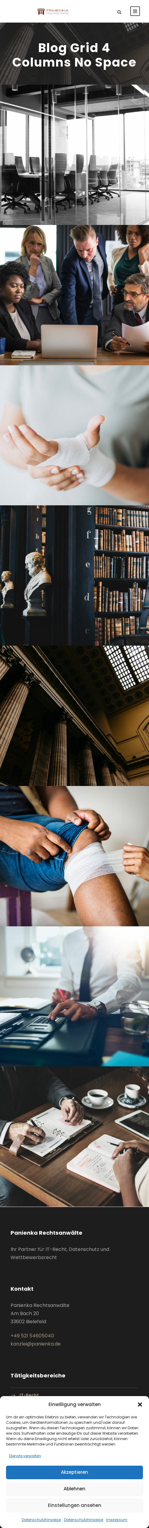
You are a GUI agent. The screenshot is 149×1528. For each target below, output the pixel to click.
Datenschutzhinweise (41, 1519)
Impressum (116, 1519)
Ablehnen (74, 1489)
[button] (140, 1405)
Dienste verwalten (25, 1455)
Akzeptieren (74, 1472)
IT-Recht (29, 1395)
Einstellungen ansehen (74, 1505)
